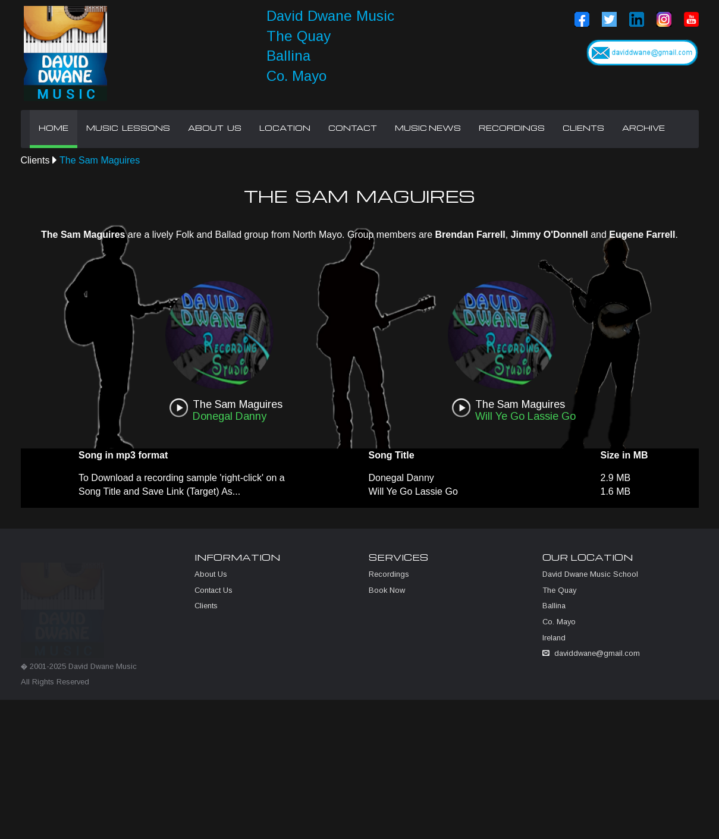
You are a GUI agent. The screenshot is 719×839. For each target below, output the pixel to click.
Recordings (389, 578)
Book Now (387, 594)
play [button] (178, 407)
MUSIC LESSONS (128, 128)
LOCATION (284, 128)
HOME (53, 128)
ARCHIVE (643, 128)
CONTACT (352, 128)
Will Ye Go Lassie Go (413, 491)
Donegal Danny (401, 478)
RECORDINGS (512, 128)
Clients (35, 160)
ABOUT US (214, 128)
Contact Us (213, 594)
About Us (210, 578)
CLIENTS (583, 128)
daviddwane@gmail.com (597, 657)
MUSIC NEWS (428, 128)
